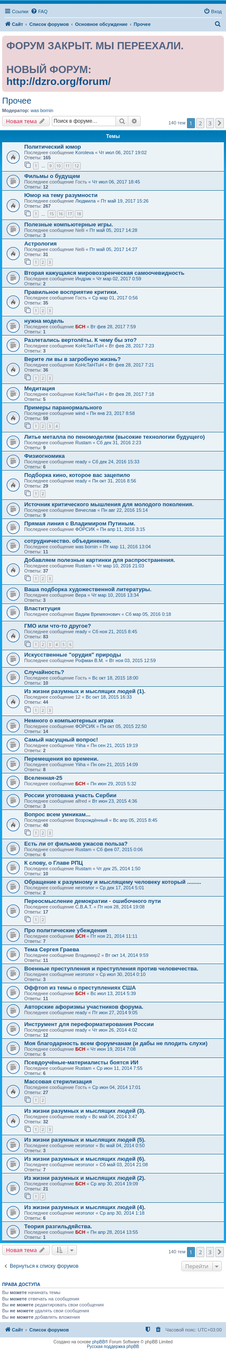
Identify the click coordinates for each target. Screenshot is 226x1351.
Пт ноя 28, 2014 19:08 (121, 906)
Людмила (85, 200)
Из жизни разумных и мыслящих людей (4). (85, 1207)
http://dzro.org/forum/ (58, 81)
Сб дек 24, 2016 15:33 (115, 461)
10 (58, 166)
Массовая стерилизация (58, 1081)
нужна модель (44, 321)
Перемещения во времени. (61, 759)
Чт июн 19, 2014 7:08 (113, 1049)
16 (61, 214)
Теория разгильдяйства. (58, 1226)
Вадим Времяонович (97, 614)
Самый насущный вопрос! (61, 739)
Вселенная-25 (43, 778)
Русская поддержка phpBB (113, 1346)
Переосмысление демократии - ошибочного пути (92, 901)
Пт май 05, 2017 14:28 (113, 230)
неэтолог (84, 887)
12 (76, 166)
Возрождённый (91, 820)
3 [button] (210, 123)
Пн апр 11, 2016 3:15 (122, 529)
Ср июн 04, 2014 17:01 (116, 1087)
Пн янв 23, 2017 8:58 (112, 413)
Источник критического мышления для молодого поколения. (109, 504)
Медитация (39, 388)
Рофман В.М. (89, 660)
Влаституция (42, 608)
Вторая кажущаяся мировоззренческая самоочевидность (104, 273)
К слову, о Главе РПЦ (53, 863)
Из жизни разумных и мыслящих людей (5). (85, 1140)
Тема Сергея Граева (51, 949)
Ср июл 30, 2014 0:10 (122, 974)
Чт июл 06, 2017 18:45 (116, 181)
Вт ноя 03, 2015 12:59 (132, 660)
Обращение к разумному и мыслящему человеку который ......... (112, 882)
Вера (80, 595)
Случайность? (44, 672)
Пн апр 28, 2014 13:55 (114, 1232)
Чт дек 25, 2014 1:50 (118, 868)
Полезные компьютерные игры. (68, 224)
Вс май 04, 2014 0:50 (121, 1145)
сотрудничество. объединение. (67, 541)
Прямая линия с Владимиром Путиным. (79, 523)
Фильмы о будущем (52, 176)
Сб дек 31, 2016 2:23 (118, 442)
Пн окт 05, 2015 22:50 (123, 726)
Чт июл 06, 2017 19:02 (123, 152)
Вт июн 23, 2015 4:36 (114, 801)
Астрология (40, 243)
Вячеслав (85, 510)
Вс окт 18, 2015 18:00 (115, 677)
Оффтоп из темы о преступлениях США (80, 987)
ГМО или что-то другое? (57, 626)
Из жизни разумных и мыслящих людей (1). (85, 691)
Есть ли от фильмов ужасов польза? (75, 843)
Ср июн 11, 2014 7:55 (119, 1068)
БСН (80, 326)
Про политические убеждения (65, 930)
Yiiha (80, 745)
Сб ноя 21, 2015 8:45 (114, 631)
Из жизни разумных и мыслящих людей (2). (85, 1178)
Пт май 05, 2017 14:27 (113, 249)
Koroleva (84, 152)
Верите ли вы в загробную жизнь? (72, 359)
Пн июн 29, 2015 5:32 (113, 783)
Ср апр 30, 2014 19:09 (114, 1183)
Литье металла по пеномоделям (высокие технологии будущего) (114, 437)
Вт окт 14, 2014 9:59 (127, 955)
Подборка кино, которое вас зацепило (77, 475)
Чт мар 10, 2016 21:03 (120, 565)
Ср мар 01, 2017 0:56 (115, 297)
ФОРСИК (85, 529)
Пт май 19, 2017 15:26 (124, 200)
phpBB (98, 1342)
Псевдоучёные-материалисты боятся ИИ (81, 1062)
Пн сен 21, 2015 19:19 (114, 745)
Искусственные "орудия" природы (72, 655)
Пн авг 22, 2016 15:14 (124, 510)
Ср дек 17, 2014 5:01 (121, 887)
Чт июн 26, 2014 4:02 (114, 1029)
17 (70, 214)
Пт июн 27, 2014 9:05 (115, 1012)
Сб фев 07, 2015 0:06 (119, 849)
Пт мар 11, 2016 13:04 (127, 546)
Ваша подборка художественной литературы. (87, 589)
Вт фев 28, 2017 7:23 (131, 345)
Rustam (83, 442)
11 (67, 166)
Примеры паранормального (63, 407)
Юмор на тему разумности (61, 195)
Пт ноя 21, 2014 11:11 (114, 936)
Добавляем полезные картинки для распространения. (99, 560)
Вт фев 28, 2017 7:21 (131, 364)
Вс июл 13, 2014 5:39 (113, 993)
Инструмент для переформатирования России (89, 1024)
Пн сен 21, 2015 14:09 (114, 764)
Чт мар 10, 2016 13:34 (115, 595)
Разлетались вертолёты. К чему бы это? (80, 340)
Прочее (16, 100)
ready (81, 461)
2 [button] (200, 123)
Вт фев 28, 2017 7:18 (131, 394)
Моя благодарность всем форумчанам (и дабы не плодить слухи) (115, 1043)
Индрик (83, 278)
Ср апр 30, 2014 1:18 (121, 1213)
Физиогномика (44, 456)
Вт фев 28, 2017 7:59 (113, 326)
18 (78, 214)
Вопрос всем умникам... (57, 814)
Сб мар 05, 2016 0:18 (148, 614)
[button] (219, 123)
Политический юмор (52, 147)
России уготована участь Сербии (70, 795)
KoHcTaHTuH (89, 345)
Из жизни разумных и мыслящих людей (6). (85, 1159)
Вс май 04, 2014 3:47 (114, 1116)
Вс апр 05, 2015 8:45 (135, 820)
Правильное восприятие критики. (71, 292)
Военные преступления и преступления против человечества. (111, 968)
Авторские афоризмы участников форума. (83, 1007)
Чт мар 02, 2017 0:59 (118, 278)
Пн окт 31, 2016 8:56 (114, 480)
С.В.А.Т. (83, 906)
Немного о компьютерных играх (69, 720)
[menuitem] (39, 11)
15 (51, 214)
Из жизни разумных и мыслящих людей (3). (85, 1111)
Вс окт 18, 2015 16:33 (109, 696)
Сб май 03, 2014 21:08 (123, 1164)
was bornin (42, 110)
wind (80, 413)
